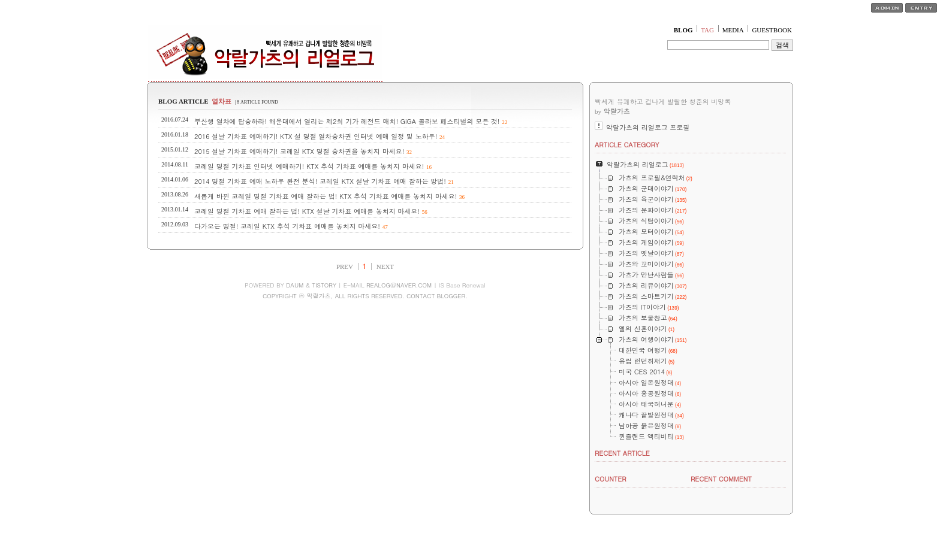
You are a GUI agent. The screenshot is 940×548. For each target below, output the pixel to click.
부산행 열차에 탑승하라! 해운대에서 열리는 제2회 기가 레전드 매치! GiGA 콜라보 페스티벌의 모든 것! (347, 121)
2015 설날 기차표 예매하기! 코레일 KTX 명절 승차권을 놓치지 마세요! (299, 151)
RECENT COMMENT (721, 478)
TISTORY (324, 285)
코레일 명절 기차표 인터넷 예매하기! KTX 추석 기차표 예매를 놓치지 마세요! (309, 166)
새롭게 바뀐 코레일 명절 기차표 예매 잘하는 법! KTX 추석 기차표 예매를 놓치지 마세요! (325, 196)
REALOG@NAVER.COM (399, 285)
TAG (707, 30)
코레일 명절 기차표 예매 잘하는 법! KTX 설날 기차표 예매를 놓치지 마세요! (307, 211)
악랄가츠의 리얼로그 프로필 (647, 127)
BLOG (683, 30)
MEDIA (733, 30)
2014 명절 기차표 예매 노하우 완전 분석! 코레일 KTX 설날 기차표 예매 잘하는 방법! (320, 181)
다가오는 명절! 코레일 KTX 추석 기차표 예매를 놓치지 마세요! (287, 226)
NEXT (385, 266)
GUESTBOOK (772, 30)
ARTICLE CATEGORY (627, 144)
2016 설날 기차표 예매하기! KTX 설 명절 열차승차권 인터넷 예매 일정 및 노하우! (315, 136)
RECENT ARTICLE (622, 453)
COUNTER (610, 478)
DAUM (294, 285)
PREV (344, 266)
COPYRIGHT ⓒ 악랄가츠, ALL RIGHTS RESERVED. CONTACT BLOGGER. (365, 296)
